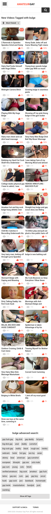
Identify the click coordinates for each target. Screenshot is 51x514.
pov (21, 481)
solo (22, 467)
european (6, 462)
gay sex (25, 462)
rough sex (35, 448)
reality (18, 448)
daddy (24, 444)
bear (12, 458)
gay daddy (29, 439)
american (21, 458)
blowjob (16, 462)
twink (14, 453)
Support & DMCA (19, 507)
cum (21, 476)
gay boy (34, 476)
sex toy (32, 453)
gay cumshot (33, 458)
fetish (29, 467)
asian (39, 453)
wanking (6, 490)
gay (27, 476)
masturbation (18, 485)
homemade (41, 481)
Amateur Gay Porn (22, 512)
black (26, 448)
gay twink (6, 485)
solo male (36, 462)
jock (38, 485)
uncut (43, 476)
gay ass (13, 476)
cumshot (33, 444)
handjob (30, 485)
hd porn (39, 439)
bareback (29, 481)
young (15, 467)
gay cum (6, 467)
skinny (5, 458)
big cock (23, 471)
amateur (33, 471)
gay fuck (43, 471)
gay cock (13, 481)
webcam (6, 453)
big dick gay (7, 444)
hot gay (23, 453)
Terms (36, 507)
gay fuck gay (7, 439)
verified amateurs (9, 471)
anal (17, 444)
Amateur (26, 4)
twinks (44, 448)
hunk (4, 481)
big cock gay (7, 448)
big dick (19, 439)
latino (4, 476)
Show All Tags (25, 496)
